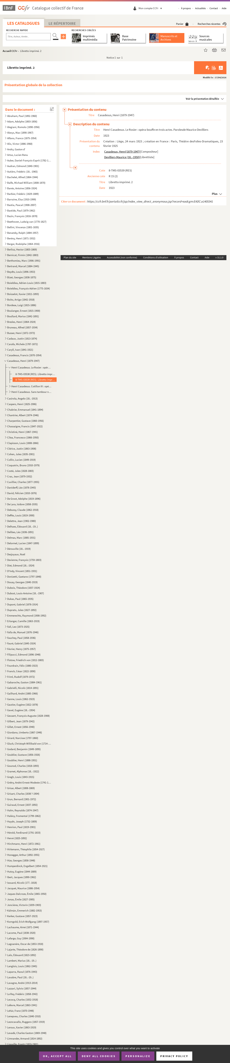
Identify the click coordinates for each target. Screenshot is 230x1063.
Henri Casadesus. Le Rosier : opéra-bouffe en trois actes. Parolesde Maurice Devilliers (31, 367)
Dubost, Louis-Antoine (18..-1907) (25, 593)
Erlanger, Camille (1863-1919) (23, 621)
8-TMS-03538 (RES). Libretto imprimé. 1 (35, 374)
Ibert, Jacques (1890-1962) (21, 877)
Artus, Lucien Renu (17, 155)
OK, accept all (57, 1056)
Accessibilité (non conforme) (122, 257)
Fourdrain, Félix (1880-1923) (22, 665)
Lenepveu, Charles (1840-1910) (24, 1016)
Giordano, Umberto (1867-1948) (24, 732)
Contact (214, 8)
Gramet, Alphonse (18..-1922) (23, 771)
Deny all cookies (99, 1056)
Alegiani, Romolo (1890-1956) (23, 127)
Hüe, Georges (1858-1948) (21, 860)
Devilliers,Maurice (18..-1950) (122, 157)
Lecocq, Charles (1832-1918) (22, 999)
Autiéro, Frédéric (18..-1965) (22, 171)
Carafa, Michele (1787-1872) (22, 344)
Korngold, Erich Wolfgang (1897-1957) (28, 921)
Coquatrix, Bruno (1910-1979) (23, 465)
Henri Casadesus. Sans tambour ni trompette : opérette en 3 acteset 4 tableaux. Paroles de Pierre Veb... (31, 392)
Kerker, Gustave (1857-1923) (22, 916)
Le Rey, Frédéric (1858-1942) (22, 994)
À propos (186, 8)
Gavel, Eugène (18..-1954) (21, 710)
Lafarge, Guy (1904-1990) (20, 938)
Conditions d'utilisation (155, 257)
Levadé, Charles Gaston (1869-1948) (27, 1033)
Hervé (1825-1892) (17, 838)
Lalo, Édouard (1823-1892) (21, 955)
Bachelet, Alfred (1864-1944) (22, 177)
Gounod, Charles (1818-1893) (23, 765)
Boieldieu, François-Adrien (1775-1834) (28, 288)
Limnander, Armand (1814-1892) (24, 1038)
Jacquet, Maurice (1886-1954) (23, 888)
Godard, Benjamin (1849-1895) (24, 749)
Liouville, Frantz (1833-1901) (22, 1044)
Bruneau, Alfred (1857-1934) (22, 327)
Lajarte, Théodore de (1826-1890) (25, 949)
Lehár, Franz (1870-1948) (20, 1010)
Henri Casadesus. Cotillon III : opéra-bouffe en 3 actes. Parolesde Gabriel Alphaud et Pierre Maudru (31, 386)
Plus (214, 194)
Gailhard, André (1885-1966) (22, 693)
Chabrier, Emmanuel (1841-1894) (25, 409)
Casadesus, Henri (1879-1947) (23, 360)
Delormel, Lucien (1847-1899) (23, 543)
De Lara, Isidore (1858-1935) (22, 504)
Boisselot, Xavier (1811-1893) (23, 294)
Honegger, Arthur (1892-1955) (23, 855)
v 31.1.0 (219, 257)
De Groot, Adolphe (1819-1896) (24, 498)
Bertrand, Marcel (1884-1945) (23, 266)
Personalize (137, 1056)
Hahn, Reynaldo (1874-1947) (22, 810)
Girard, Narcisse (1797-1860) (22, 738)
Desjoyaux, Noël (16, 554)
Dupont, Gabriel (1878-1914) (22, 604)
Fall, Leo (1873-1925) (18, 626)
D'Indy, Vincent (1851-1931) (22, 571)
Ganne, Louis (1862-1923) (21, 699)
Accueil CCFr (10, 51)
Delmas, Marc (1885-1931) (21, 537)
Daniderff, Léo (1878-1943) (21, 487)
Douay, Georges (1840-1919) (22, 582)
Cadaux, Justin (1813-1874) (22, 338)
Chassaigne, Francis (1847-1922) (25, 426)
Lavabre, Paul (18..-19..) (20, 977)
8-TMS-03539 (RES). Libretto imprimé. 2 (35, 379)
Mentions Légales (91, 257)
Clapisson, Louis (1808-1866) (23, 443)
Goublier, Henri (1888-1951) (22, 760)
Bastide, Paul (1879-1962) (21, 210)
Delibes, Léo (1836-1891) (20, 532)
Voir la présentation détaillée (202, 98)
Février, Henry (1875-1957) (21, 649)
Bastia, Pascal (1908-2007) (21, 205)
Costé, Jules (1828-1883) (20, 471)
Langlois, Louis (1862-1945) (22, 966)
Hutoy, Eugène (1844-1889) (22, 871)
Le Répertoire (62, 23)
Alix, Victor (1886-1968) (20, 143)
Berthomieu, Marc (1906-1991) (23, 260)
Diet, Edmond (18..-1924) (20, 565)
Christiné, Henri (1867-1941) (22, 432)
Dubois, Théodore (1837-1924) (23, 587)
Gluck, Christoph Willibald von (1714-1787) (29, 743)
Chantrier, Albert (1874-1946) (23, 415)
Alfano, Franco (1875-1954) (22, 138)
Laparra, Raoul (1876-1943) (22, 971)
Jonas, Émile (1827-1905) (21, 899)
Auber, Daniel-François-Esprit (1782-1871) (29, 160)
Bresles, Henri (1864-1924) (21, 322)
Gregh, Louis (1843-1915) (20, 777)
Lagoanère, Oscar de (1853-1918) (25, 944)
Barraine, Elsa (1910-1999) (21, 199)
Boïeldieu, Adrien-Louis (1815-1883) (26, 283)
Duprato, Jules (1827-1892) (22, 610)
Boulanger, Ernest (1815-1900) (23, 310)
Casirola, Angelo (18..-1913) (22, 398)
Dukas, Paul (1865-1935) (20, 599)
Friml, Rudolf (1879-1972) (21, 676)
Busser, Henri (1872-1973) (21, 333)
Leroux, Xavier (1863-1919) (21, 1027)
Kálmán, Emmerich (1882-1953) (24, 910)
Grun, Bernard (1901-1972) (21, 799)
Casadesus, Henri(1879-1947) (122, 151)
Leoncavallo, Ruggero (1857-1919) (26, 1022)
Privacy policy (174, 1056)
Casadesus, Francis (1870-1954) (24, 355)
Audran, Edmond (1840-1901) (23, 166)
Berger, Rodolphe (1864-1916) (23, 244)
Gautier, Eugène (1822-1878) (22, 704)
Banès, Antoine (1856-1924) (22, 188)
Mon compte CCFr (151, 8)
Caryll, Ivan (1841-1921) (20, 349)
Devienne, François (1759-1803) (24, 560)
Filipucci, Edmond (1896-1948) (24, 654)
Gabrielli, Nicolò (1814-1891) (23, 688)
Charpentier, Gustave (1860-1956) (25, 420)
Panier (182, 23)
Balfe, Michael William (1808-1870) (26, 182)
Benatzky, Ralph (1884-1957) (22, 232)
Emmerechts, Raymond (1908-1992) (26, 615)
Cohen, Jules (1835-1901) (21, 454)
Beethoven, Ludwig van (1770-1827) (27, 221)
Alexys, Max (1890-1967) (20, 132)
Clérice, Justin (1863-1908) (21, 448)
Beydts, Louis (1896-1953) (21, 271)
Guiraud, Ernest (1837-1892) (22, 804)
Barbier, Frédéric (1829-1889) (23, 194)
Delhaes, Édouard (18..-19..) (22, 526)
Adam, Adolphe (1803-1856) (22, 121)
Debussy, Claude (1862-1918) (23, 509)
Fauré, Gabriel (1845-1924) (21, 643)
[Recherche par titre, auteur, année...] (28, 36)
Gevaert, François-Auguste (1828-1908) (28, 715)
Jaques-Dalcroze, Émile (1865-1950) (27, 893)
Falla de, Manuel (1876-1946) (23, 632)
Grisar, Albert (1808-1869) (21, 788)
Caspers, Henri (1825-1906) (22, 404)
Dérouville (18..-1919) (19, 548)
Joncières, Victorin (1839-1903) (24, 905)
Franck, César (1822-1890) (21, 671)
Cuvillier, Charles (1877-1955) (23, 482)
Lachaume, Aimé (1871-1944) (23, 927)
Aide (224, 8)
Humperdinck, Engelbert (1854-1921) (27, 866)
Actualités (200, 8)
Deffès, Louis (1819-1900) (20, 515)
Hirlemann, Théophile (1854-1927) (26, 849)
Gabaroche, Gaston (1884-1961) (24, 682)
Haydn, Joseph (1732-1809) (22, 821)
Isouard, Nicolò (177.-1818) (22, 882)
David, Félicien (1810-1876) (22, 493)
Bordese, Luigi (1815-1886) (21, 305)
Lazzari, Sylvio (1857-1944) (21, 988)
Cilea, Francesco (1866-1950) (23, 437)
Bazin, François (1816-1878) (22, 216)
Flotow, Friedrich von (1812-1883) (25, 660)
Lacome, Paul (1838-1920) (21, 932)
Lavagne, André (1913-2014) (22, 983)
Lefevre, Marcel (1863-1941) (22, 1005)
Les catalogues (23, 23)
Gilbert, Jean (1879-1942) (21, 721)
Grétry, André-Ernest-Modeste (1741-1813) (29, 782)
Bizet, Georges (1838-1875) (21, 277)
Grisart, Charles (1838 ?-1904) (23, 793)
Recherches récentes (212, 23)
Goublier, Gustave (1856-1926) (23, 754)
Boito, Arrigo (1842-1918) (21, 299)
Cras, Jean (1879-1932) (19, 476)
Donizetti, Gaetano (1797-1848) (24, 576)
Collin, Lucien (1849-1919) (21, 459)
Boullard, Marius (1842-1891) (23, 316)
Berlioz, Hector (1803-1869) (22, 249)
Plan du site (70, 257)
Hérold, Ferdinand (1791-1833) (24, 832)
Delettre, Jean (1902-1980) (21, 521)
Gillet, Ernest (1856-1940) (21, 727)
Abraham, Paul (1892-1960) (22, 116)
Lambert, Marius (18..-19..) (21, 960)
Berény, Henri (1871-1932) (21, 238)
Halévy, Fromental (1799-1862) (24, 816)
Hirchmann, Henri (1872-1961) (23, 843)
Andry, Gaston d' (16, 149)
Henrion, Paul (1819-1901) (21, 827)
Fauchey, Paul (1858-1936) (21, 637)
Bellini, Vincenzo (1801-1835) (23, 227)
